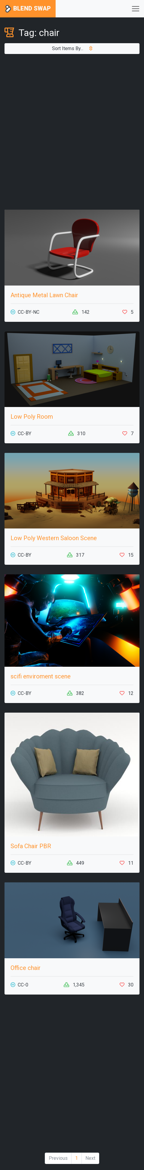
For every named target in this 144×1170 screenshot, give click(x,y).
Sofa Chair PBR (31, 846)
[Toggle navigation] (135, 9)
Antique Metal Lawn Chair (44, 295)
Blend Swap (28, 8)
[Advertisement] (72, 132)
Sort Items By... (72, 48)
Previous (58, 1158)
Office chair (26, 967)
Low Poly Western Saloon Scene (54, 538)
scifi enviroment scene (41, 676)
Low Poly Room (32, 416)
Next (90, 1158)
